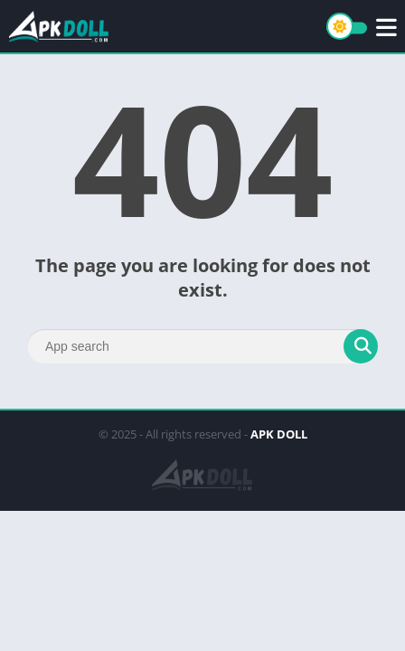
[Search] (202, 346)
